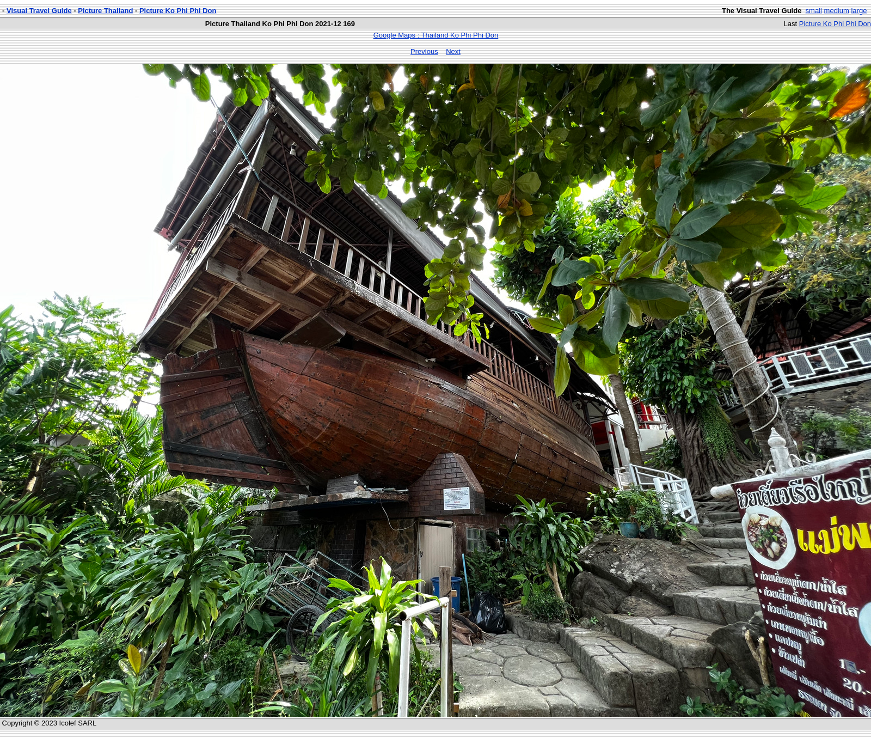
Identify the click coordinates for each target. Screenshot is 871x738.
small (814, 11)
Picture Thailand (105, 11)
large (859, 11)
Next (453, 51)
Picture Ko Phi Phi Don (178, 11)
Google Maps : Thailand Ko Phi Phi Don (436, 35)
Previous (424, 51)
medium (836, 11)
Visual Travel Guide (39, 11)
